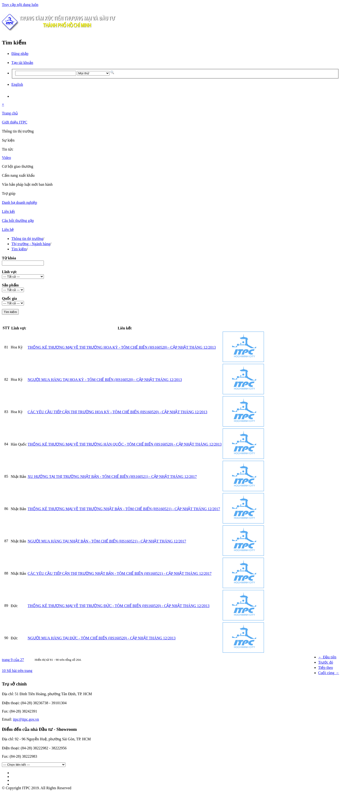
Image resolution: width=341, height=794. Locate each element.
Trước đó (325, 662)
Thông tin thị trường (27, 239)
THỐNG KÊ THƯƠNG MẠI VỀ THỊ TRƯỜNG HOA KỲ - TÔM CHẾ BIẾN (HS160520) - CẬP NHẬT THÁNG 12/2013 (122, 347)
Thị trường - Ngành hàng (30, 244)
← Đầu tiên (327, 657)
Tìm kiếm (19, 249)
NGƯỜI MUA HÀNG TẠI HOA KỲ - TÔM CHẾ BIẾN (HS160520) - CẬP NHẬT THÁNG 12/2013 (105, 380)
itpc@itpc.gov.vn (26, 719)
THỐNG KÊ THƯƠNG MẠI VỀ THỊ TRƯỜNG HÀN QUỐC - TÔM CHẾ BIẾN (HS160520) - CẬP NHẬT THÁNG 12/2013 (125, 444)
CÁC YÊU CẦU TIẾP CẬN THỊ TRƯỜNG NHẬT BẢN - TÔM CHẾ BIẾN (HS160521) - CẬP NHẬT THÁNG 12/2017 (120, 573)
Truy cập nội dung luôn (20, 5)
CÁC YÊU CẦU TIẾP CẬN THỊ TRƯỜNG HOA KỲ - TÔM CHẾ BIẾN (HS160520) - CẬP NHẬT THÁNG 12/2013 (117, 412)
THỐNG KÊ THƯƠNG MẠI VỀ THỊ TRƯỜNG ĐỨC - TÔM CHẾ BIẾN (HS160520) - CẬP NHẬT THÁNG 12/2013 (119, 606)
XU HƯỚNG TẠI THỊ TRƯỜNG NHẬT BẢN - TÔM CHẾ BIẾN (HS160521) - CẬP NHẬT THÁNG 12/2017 (112, 477)
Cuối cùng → (328, 673)
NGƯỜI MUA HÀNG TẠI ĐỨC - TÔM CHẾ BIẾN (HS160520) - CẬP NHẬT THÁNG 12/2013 (102, 638)
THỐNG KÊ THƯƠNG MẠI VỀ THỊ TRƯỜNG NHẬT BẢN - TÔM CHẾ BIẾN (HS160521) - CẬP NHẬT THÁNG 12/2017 (124, 509)
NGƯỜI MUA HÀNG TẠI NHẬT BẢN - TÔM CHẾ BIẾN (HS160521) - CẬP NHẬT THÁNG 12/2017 (107, 541)
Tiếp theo (325, 668)
